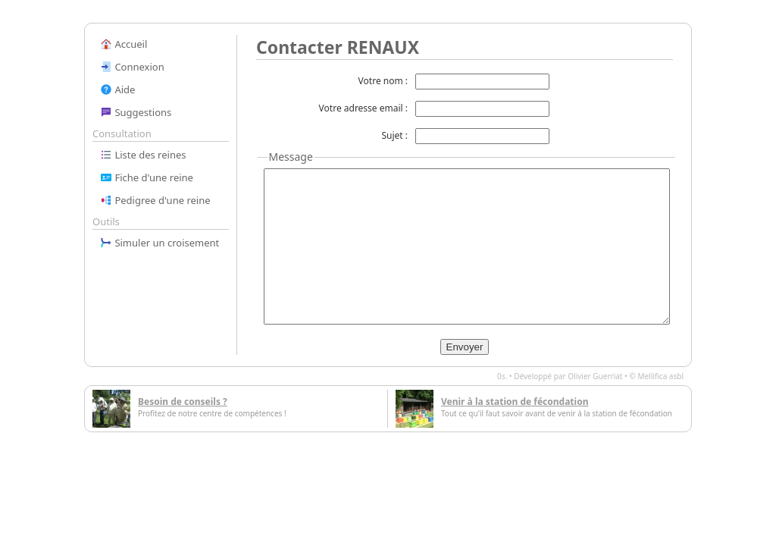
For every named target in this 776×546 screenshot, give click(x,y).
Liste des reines (143, 155)
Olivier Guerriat (595, 376)
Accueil (123, 44)
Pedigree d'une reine (155, 200)
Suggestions (135, 112)
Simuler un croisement (159, 242)
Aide (117, 89)
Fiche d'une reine (146, 177)
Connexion (132, 67)
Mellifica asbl (660, 376)
